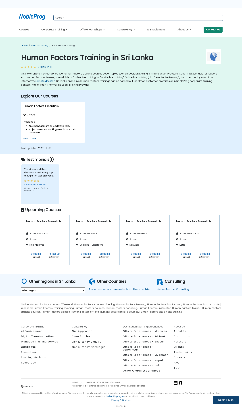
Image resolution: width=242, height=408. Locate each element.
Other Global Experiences (141, 370)
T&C (177, 368)
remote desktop (45, 81)
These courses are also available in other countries (119, 289)
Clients (179, 347)
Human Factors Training (63, 45)
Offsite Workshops (91, 29)
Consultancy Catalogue (89, 347)
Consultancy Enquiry (86, 341)
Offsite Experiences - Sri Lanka (145, 336)
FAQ (177, 362)
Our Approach (82, 331)
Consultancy (125, 29)
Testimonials (183, 352)
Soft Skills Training (39, 45)
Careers (179, 357)
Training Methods (33, 357)
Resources (28, 362)
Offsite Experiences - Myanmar (145, 355)
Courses (24, 29)
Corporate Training (53, 29)
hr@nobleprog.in (115, 396)
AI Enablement (156, 29)
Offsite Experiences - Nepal (143, 360)
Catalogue (28, 347)
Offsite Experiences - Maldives (145, 331)
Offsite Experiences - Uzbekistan (138, 348)
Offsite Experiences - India (142, 365)
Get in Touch (226, 400)
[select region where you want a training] (53, 290)
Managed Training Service (39, 341)
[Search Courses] (138, 18)
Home (25, 45)
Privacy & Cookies (121, 400)
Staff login (121, 406)
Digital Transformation (37, 336)
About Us (183, 29)
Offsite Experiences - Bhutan (144, 341)
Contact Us (213, 29)
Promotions (29, 352)
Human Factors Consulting (173, 289)
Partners (180, 341)
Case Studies (81, 336)
